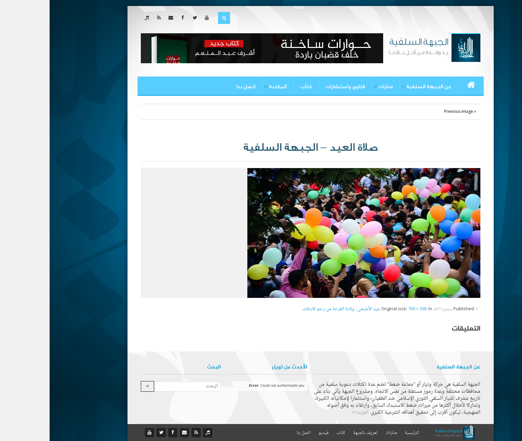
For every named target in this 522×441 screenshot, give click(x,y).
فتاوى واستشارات (295, 87)
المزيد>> (310, 412)
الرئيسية (362, 433)
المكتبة (228, 87)
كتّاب (256, 87)
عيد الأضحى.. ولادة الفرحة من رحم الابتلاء (292, 309)
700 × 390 (368, 309)
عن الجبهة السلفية (379, 87)
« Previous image (410, 111)
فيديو (274, 433)
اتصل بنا (196, 87)
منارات (336, 87)
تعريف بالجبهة (316, 433)
